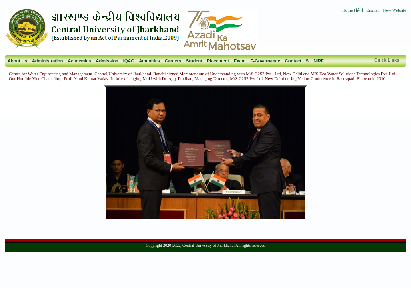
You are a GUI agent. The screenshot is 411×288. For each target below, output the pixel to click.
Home (347, 10)
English (373, 10)
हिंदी (360, 10)
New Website (394, 10)
